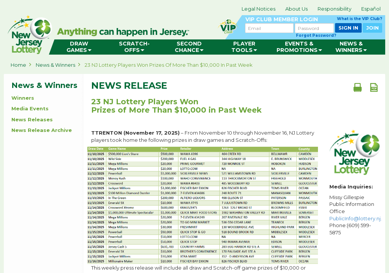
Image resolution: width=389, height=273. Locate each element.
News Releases (32, 119)
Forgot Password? (316, 35)
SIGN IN (348, 28)
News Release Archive (41, 130)
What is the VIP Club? (359, 19)
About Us (296, 9)
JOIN (372, 28)
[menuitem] (79, 47)
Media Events (30, 108)
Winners (22, 98)
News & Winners (55, 65)
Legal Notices (258, 9)
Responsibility (334, 9)
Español (371, 9)
